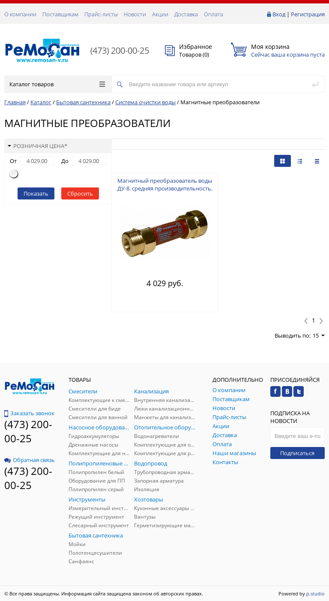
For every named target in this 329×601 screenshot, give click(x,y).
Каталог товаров (57, 84)
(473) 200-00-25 (119, 50)
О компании (20, 14)
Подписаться (297, 453)
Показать (36, 193)
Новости (135, 14)
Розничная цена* (37, 146)
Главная (15, 102)
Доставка (186, 14)
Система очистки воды (145, 102)
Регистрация (308, 14)
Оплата (213, 14)
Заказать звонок (29, 413)
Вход (278, 14)
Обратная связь (29, 460)
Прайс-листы (101, 14)
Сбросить (80, 193)
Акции (160, 14)
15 (319, 335)
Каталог (40, 102)
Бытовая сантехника (83, 102)
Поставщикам (60, 14)
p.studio (315, 593)
